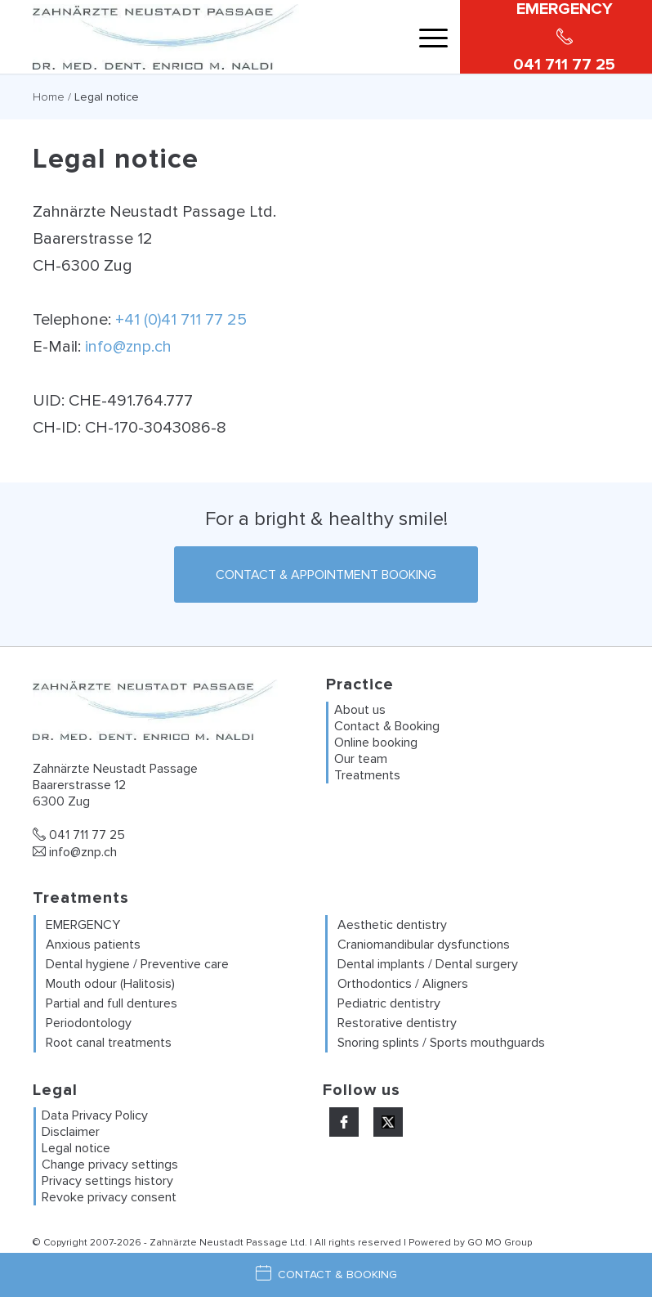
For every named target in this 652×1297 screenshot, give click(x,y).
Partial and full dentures (111, 1003)
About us (360, 710)
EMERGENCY (83, 925)
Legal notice (76, 1148)
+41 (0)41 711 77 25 (181, 320)
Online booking (376, 742)
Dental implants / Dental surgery (427, 964)
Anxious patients (93, 944)
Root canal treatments (109, 1042)
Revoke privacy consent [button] (109, 1197)
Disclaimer (71, 1132)
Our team (360, 759)
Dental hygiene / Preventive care (137, 964)
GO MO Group (499, 1242)
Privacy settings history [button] (107, 1181)
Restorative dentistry (397, 1023)
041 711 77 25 (79, 835)
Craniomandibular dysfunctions (423, 944)
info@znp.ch (128, 347)
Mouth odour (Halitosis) (110, 984)
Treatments (367, 775)
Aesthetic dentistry (392, 925)
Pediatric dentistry (388, 1003)
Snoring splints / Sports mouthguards (441, 1042)
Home (49, 97)
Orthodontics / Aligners (402, 984)
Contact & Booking (387, 726)
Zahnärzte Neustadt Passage (219, 1242)
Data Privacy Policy (95, 1115)
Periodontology (89, 1023)
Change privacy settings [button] (110, 1164)
